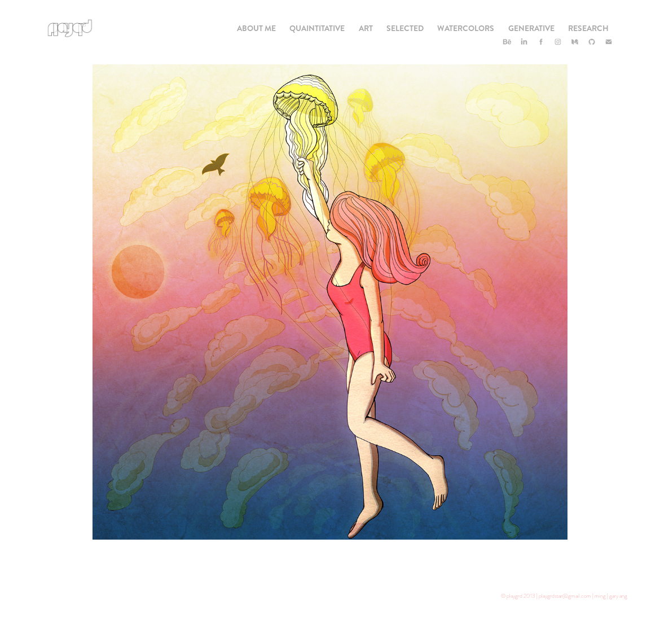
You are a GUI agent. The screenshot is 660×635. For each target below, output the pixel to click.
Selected (405, 28)
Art (366, 28)
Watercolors (465, 28)
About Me (256, 28)
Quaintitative (317, 28)
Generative (531, 28)
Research (588, 28)
